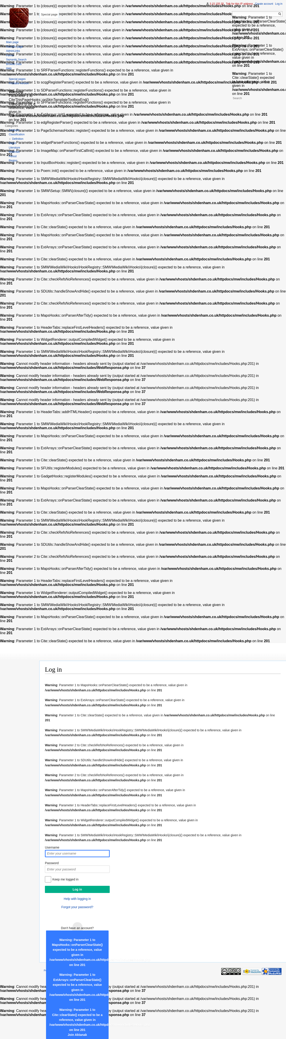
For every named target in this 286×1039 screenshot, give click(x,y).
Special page (49, 14)
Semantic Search (16, 59)
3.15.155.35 (217, 3)
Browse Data (13, 64)
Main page (12, 42)
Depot (12, 143)
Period (13, 156)
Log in (278, 3)
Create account (264, 3)
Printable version (19, 83)
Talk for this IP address (239, 3)
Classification (17, 134)
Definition (17, 138)
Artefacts (14, 130)
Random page (14, 46)
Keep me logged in (66, 879)
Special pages (17, 79)
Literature (14, 147)
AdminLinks (13, 50)
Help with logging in (77, 899)
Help (9, 68)
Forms (10, 55)
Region (13, 160)
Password (52, 863)
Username (52, 847)
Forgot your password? (77, 907)
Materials (14, 151)
